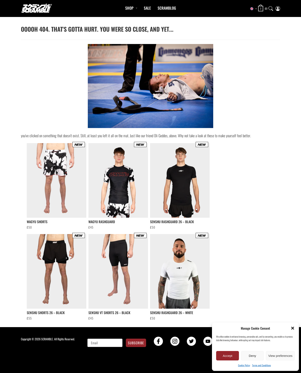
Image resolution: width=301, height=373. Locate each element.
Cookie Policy (244, 365)
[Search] (271, 7)
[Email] (105, 343)
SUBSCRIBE (136, 342)
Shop (129, 8)
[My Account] (277, 7)
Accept (227, 355)
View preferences (280, 355)
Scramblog (167, 8)
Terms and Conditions (261, 365)
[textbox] (252, 9)
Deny (252, 355)
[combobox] (252, 9)
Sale (147, 8)
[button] (293, 328)
